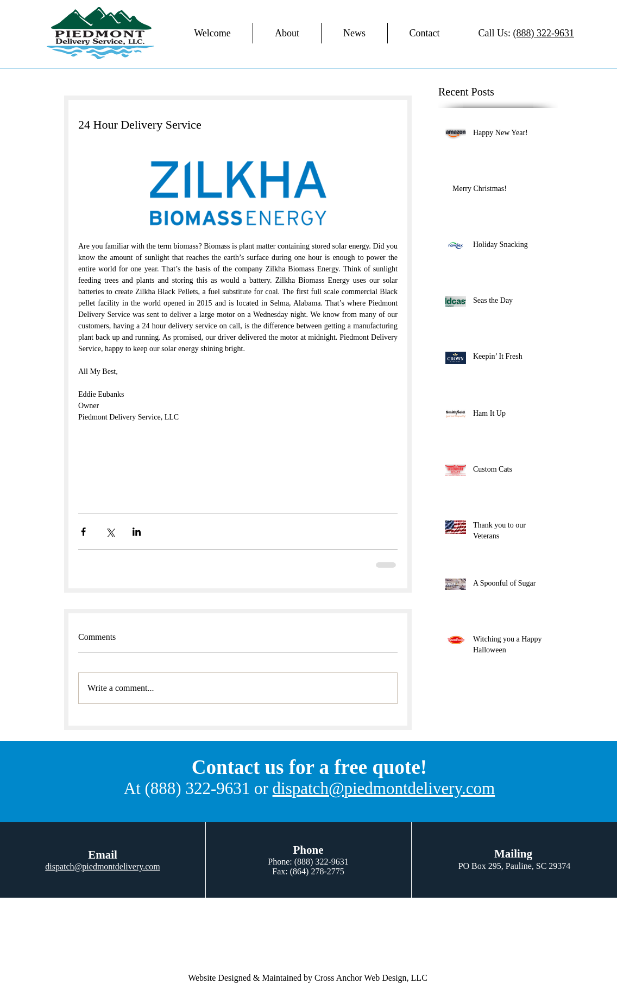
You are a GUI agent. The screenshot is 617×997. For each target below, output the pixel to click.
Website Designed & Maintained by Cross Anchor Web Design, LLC (307, 977)
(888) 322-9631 (543, 33)
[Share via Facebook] (83, 531)
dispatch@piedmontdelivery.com (384, 788)
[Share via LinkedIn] (136, 531)
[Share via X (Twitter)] (110, 531)
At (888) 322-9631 (187, 788)
